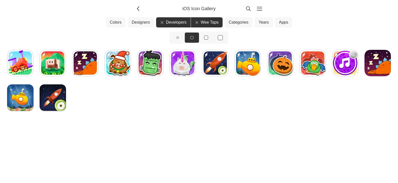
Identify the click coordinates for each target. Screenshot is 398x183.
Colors (116, 22)
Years (264, 22)
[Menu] (259, 8)
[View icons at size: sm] (178, 38)
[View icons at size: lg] (206, 38)
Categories (238, 22)
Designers (141, 22)
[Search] (248, 8)
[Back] (138, 8)
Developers (173, 22)
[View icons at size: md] (192, 38)
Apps (283, 22)
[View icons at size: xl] (220, 38)
